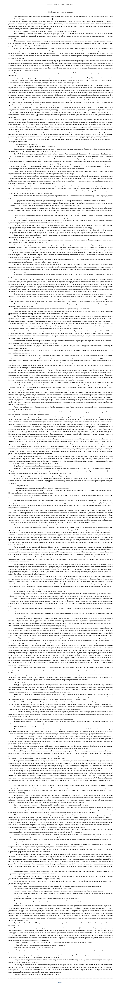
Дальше (60, 982)
